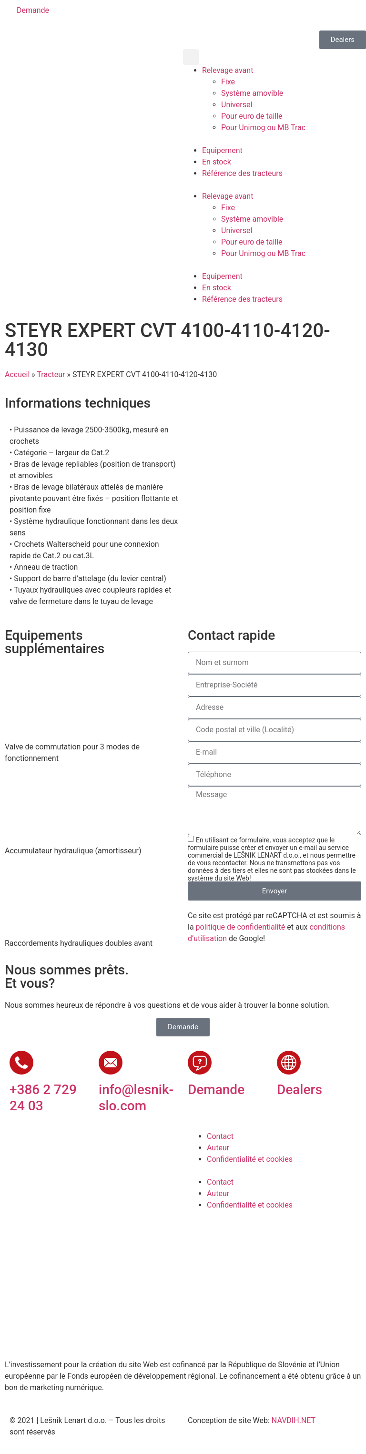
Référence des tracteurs (242, 173)
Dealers (299, 1089)
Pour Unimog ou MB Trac (263, 127)
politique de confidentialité (240, 927)
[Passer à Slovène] (201, 15)
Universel (236, 104)
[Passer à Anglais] (219, 15)
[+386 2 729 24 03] (21, 1063)
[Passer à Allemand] (237, 15)
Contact (220, 1136)
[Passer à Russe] (273, 15)
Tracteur (51, 374)
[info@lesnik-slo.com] (110, 1063)
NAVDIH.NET (293, 1420)
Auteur (218, 1147)
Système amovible (252, 93)
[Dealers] (289, 1063)
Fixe (228, 81)
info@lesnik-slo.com (136, 1098)
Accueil (17, 374)
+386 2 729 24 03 (43, 1098)
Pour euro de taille (252, 116)
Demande (216, 1089)
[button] (191, 57)
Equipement (222, 150)
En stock (216, 161)
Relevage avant (227, 70)
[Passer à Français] (255, 15)
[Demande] (200, 1063)
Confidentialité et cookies (250, 1159)
